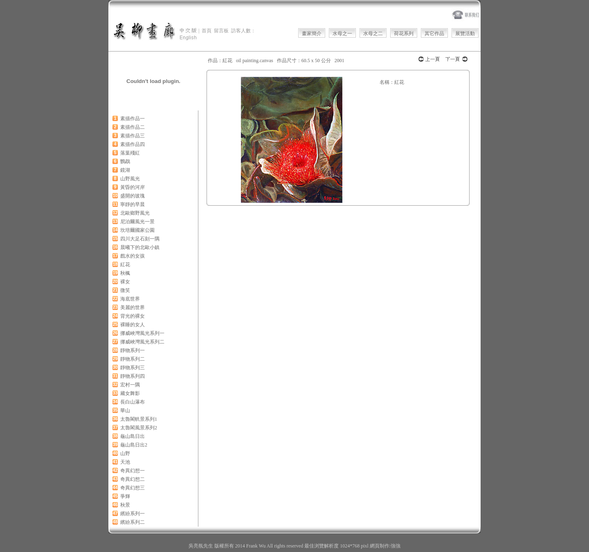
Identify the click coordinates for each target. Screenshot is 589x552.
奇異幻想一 (132, 470)
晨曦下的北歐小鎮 (140, 247)
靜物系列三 (132, 367)
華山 (125, 410)
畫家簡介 (311, 33)
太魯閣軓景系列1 (138, 419)
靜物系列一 (132, 350)
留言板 (221, 31)
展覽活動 (465, 33)
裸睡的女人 (132, 325)
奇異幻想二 (132, 479)
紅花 (125, 264)
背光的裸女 (132, 316)
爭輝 (125, 496)
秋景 (125, 505)
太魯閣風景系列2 (138, 428)
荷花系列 (404, 33)
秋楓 (125, 273)
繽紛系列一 (132, 513)
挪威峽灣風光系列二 (142, 342)
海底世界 (130, 299)
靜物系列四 (132, 376)
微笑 (125, 290)
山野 (125, 453)
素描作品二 (132, 127)
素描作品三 (132, 136)
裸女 (125, 282)
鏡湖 (125, 170)
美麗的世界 (132, 307)
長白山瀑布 (132, 402)
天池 (125, 462)
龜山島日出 (132, 436)
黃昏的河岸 (132, 187)
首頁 (206, 31)
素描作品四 (132, 144)
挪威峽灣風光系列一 (142, 333)
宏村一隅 (130, 385)
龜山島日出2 (133, 445)
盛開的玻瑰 (132, 196)
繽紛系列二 (132, 522)
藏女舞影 (130, 393)
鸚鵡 (125, 161)
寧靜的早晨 (132, 204)
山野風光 (130, 179)
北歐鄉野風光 (135, 213)
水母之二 (373, 33)
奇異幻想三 (132, 488)
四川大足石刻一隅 (140, 239)
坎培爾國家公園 (137, 230)
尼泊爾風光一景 (137, 221)
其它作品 (434, 33)
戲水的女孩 (132, 256)
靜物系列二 (132, 359)
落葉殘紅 (130, 153)
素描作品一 (132, 118)
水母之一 (342, 33)
